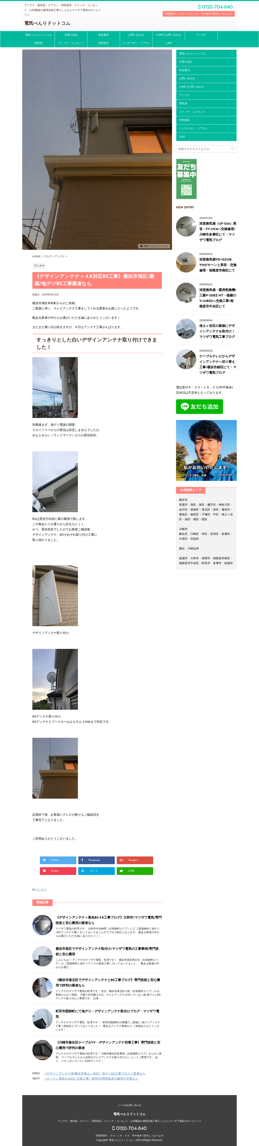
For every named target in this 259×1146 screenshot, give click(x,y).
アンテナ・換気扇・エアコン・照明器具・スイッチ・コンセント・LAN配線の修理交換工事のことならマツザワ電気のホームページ (129, 1119)
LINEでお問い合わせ (168, 35)
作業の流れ (71, 35)
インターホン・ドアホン (136, 43)
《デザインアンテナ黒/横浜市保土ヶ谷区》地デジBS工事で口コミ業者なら (94, 1073)
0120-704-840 (215, 7)
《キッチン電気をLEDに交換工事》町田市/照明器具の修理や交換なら (91, 1078)
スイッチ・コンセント (71, 43)
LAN (169, 43)
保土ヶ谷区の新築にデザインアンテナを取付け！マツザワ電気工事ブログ (217, 331)
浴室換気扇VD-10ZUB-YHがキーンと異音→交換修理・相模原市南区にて (218, 265)
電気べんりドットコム (47, 23)
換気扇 (38, 43)
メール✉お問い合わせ (129, 1103)
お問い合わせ (136, 35)
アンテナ (201, 35)
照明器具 (103, 43)
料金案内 (103, 35)
